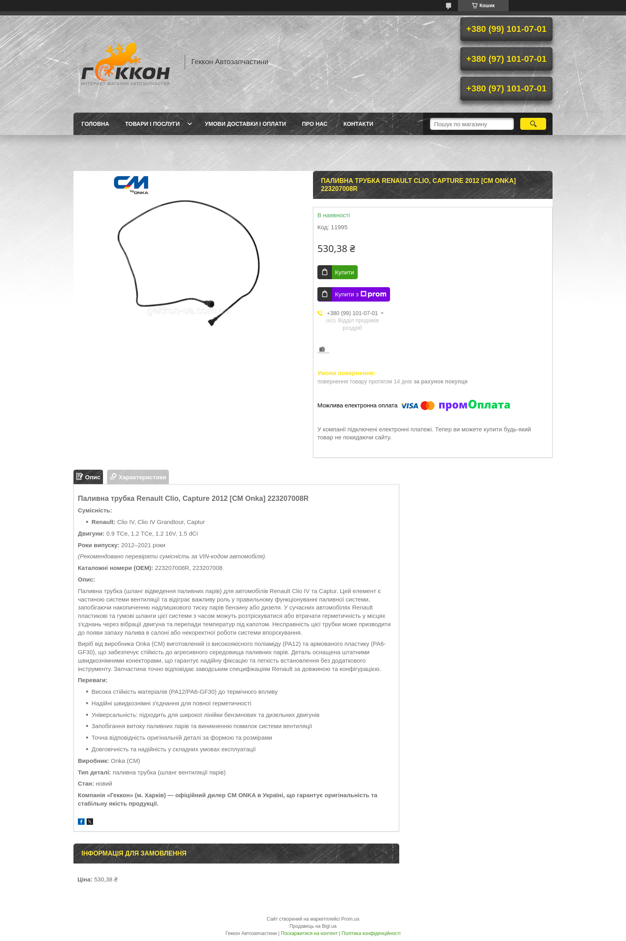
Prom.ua (350, 919)
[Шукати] (533, 124)
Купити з (360, 294)
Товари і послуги (152, 124)
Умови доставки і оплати (245, 124)
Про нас (314, 124)
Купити (344, 272)
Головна (95, 124)
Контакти (358, 124)
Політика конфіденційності (371, 933)
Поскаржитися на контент (309, 933)
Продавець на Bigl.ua (313, 926)
